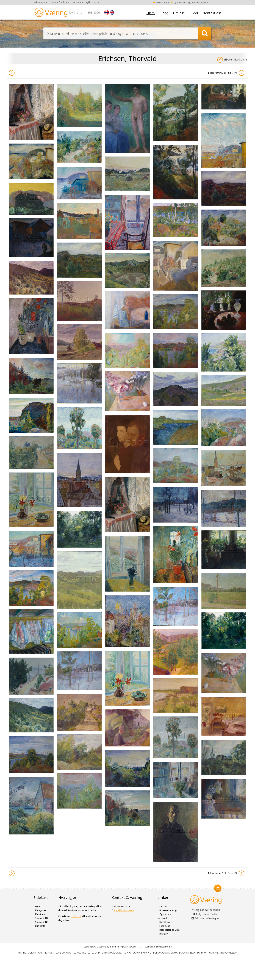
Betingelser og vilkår (169, 929)
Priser (97, 2)
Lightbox (176, 2)
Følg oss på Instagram (206, 918)
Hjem (150, 13)
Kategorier (40, 910)
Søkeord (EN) (41, 918)
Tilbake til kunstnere (232, 60)
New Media (166, 946)
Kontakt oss (212, 13)
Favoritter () (161, 2)
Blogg (163, 13)
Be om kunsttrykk (81, 2)
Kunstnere (40, 914)
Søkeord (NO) (42, 922)
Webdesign (151, 946)
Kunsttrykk (164, 922)
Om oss (179, 13)
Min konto (40, 925)
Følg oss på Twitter (206, 914)
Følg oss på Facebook (206, 909)
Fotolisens (164, 925)
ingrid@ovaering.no (124, 910)
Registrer (202, 2)
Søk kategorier (41, 2)
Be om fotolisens (60, 2)
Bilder (193, 13)
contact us (76, 916)
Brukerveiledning (168, 910)
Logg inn (189, 2)
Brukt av (163, 933)
